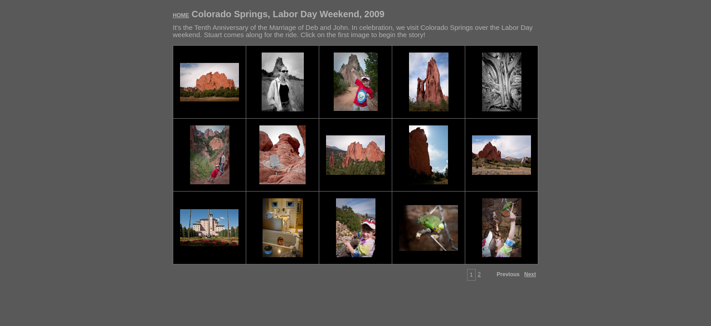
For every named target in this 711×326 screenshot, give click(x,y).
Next (530, 274)
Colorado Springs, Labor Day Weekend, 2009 (279, 14)
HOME (181, 15)
